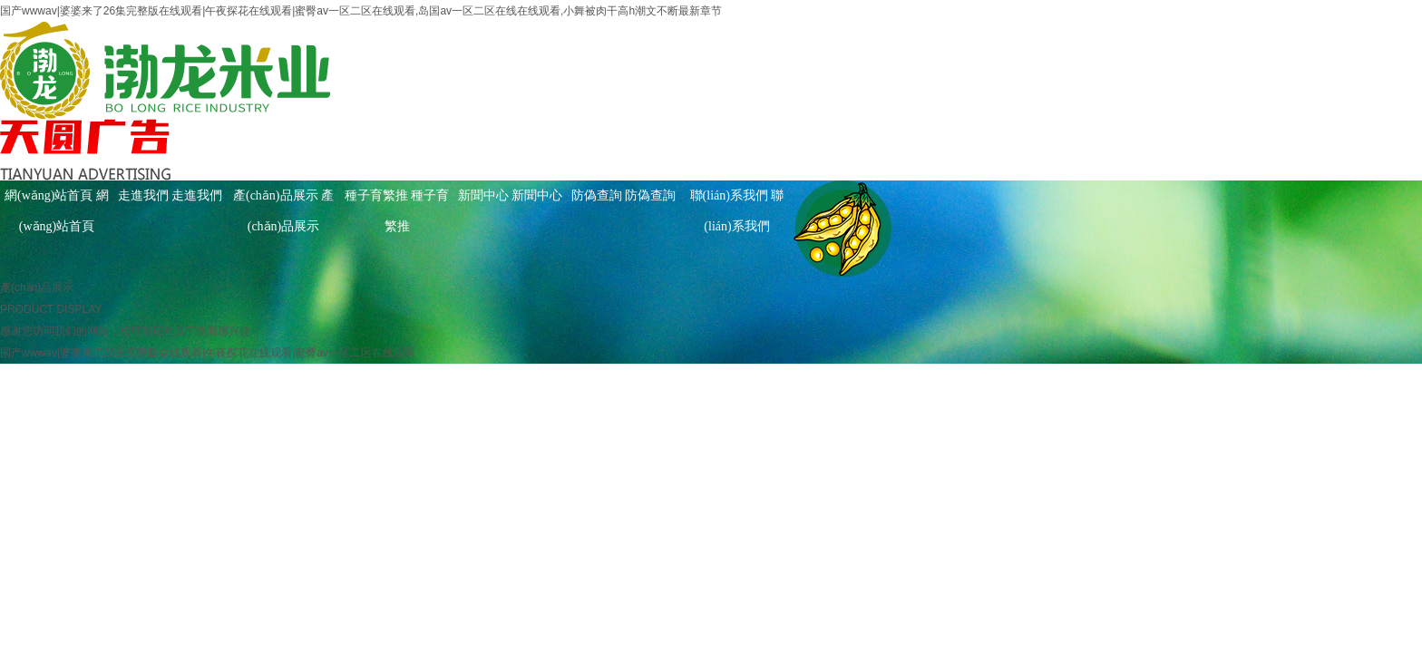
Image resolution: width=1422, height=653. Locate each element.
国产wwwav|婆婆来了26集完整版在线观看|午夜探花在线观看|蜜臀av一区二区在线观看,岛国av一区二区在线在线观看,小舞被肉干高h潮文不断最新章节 (361, 11)
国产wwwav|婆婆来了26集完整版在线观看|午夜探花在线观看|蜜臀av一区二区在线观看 (207, 352)
